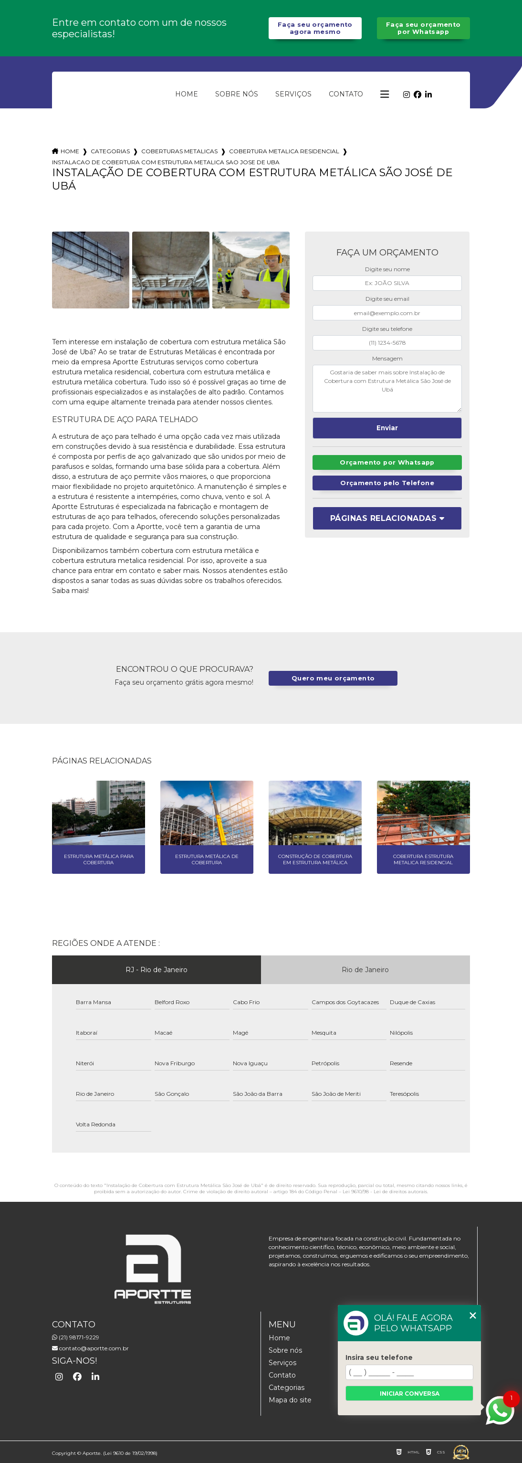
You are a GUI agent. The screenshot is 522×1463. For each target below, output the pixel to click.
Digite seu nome (387, 269)
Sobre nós (236, 94)
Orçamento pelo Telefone (387, 483)
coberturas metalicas (179, 151)
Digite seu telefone (387, 328)
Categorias (110, 151)
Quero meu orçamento (333, 678)
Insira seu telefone (379, 1357)
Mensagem (387, 358)
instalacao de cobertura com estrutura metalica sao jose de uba (166, 162)
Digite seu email (387, 298)
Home (186, 94)
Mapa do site (290, 1400)
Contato (346, 94)
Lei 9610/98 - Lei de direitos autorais (385, 1191)
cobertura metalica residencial (284, 151)
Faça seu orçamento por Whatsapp (423, 28)
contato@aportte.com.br (90, 1348)
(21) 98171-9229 (75, 1337)
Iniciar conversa (409, 1393)
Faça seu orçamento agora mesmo (315, 28)
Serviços (293, 94)
